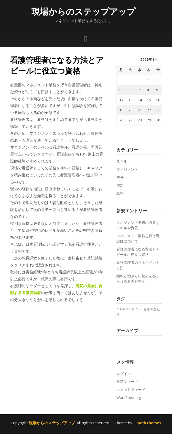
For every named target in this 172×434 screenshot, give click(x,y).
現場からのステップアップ (83, 11)
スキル (121, 161)
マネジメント (127, 169)
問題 (120, 185)
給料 (120, 193)
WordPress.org (128, 397)
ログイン (123, 373)
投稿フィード (127, 381)
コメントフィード (130, 389)
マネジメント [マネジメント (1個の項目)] (134, 309)
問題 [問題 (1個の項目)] (153, 309)
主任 (120, 177)
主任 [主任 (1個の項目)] (146, 309)
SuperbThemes (147, 422)
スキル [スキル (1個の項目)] (120, 309)
